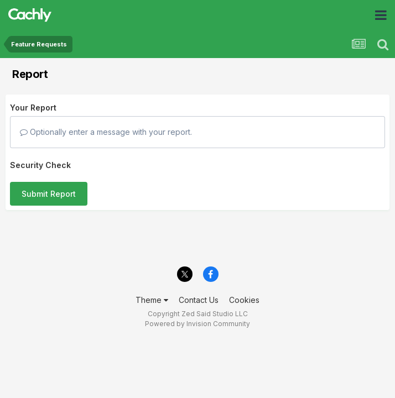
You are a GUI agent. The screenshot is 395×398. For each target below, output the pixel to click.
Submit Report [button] (49, 193)
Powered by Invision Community (197, 324)
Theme (152, 300)
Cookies (244, 300)
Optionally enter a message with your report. (106, 132)
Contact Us (199, 300)
